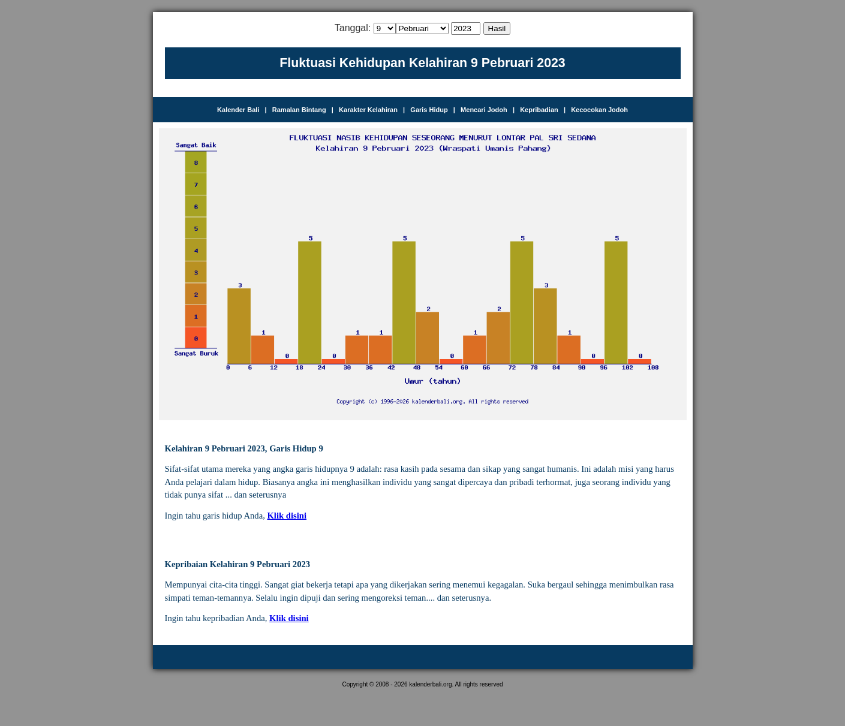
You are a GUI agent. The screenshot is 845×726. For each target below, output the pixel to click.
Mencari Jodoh (484, 109)
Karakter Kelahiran (368, 109)
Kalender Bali (238, 109)
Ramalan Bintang (299, 109)
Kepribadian (539, 109)
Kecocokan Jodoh (599, 109)
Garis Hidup (428, 109)
